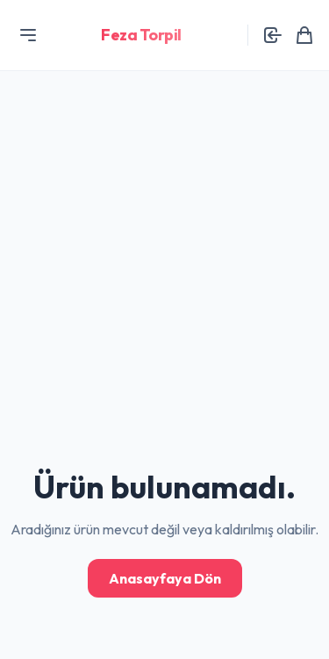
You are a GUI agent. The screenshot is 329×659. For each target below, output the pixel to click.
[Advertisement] (164, 164)
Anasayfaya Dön (165, 578)
